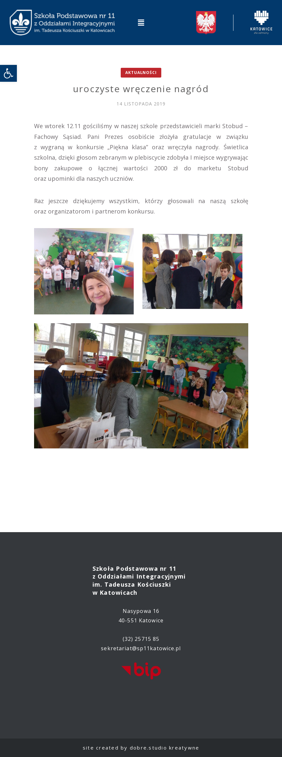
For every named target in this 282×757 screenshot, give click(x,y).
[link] (8, 73)
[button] (140, 22)
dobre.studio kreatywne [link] (165, 747)
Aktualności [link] (140, 72)
